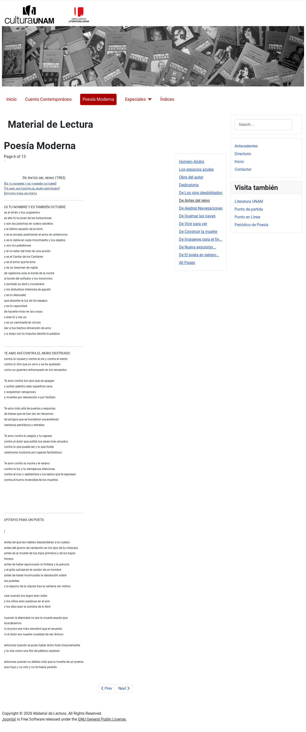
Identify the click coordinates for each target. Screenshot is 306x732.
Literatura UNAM (249, 201)
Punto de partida (249, 209)
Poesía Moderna (98, 99)
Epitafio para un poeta (20, 193)
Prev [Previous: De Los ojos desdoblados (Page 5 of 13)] (106, 688)
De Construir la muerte (198, 231)
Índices (167, 99)
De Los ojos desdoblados (200, 192)
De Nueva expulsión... (197, 247)
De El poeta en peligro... (199, 255)
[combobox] (263, 124)
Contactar (243, 169)
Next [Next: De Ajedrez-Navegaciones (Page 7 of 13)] (123, 688)
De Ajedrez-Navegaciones (200, 208)
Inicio (11, 99)
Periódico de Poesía (251, 224)
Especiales (135, 99)
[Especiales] (149, 99)
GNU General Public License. (102, 719)
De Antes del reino (194, 200)
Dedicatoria (189, 185)
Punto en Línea (247, 217)
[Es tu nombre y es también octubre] (30, 183)
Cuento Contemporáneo (48, 99)
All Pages (187, 262)
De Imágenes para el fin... (200, 239)
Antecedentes (246, 146)
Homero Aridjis (191, 161)
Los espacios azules (196, 169)
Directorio (243, 154)
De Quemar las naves (197, 216)
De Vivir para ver (193, 223)
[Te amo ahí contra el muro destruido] (32, 188)
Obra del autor (191, 177)
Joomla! (9, 719)
